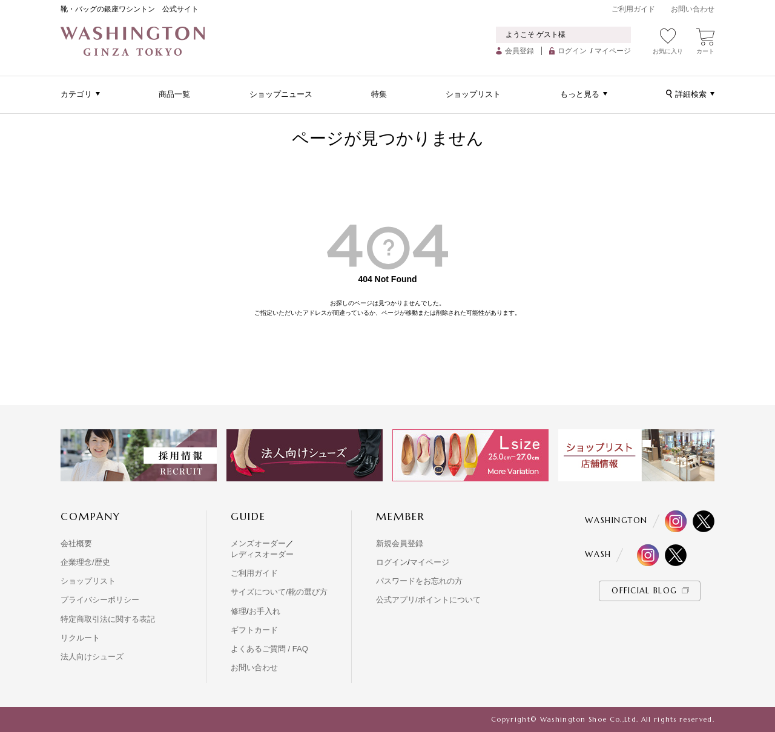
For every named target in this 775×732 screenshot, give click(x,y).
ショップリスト (473, 94)
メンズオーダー (258, 543)
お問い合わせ (692, 9)
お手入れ (264, 611)
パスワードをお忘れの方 (419, 580)
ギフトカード (254, 630)
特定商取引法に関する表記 (108, 619)
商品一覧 (174, 94)
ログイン (572, 51)
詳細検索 (691, 94)
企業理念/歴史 (85, 562)
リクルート (80, 637)
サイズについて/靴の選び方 (279, 591)
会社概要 (76, 543)
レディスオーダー (262, 554)
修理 (238, 611)
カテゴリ (76, 94)
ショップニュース (280, 94)
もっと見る (579, 94)
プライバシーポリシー (100, 599)
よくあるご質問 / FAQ (269, 648)
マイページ (613, 51)
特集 (379, 94)
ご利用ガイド (633, 9)
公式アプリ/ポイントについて (428, 599)
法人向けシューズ (92, 656)
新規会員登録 (399, 543)
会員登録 (519, 51)
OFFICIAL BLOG (644, 590)
